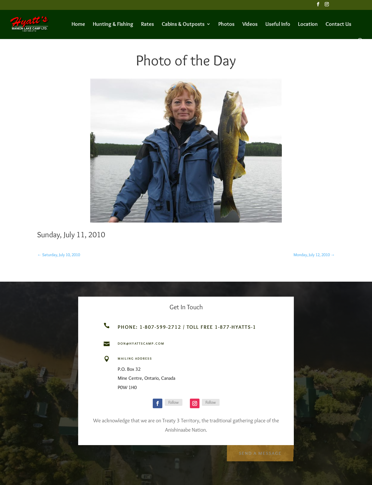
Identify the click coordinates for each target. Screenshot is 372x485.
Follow (173, 402)
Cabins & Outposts (183, 24)
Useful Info (277, 24)
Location (308, 24)
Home (78, 24)
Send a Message (259, 452)
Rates (147, 24)
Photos (226, 24)
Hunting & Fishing (113, 24)
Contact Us (338, 24)
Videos (250, 24)
